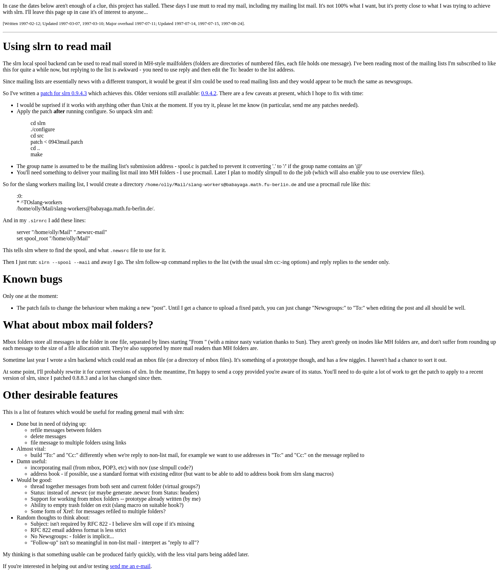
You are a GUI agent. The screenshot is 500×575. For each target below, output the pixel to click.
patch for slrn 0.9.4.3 (64, 93)
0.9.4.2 (208, 93)
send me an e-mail (130, 566)
